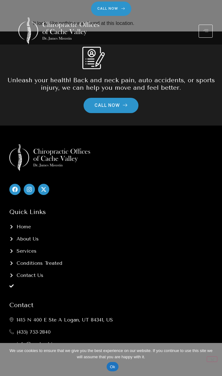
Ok (112, 366)
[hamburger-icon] (206, 31)
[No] (212, 359)
